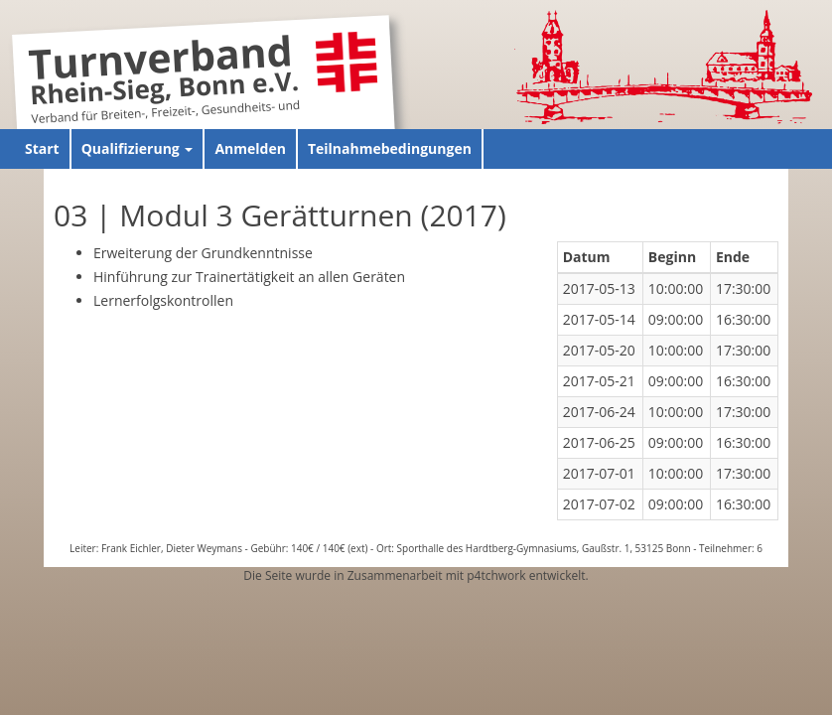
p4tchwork (496, 575)
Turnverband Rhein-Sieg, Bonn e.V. (164, 73)
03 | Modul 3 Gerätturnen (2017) (280, 215)
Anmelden (249, 148)
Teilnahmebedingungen (390, 148)
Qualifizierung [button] (137, 148)
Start (42, 148)
